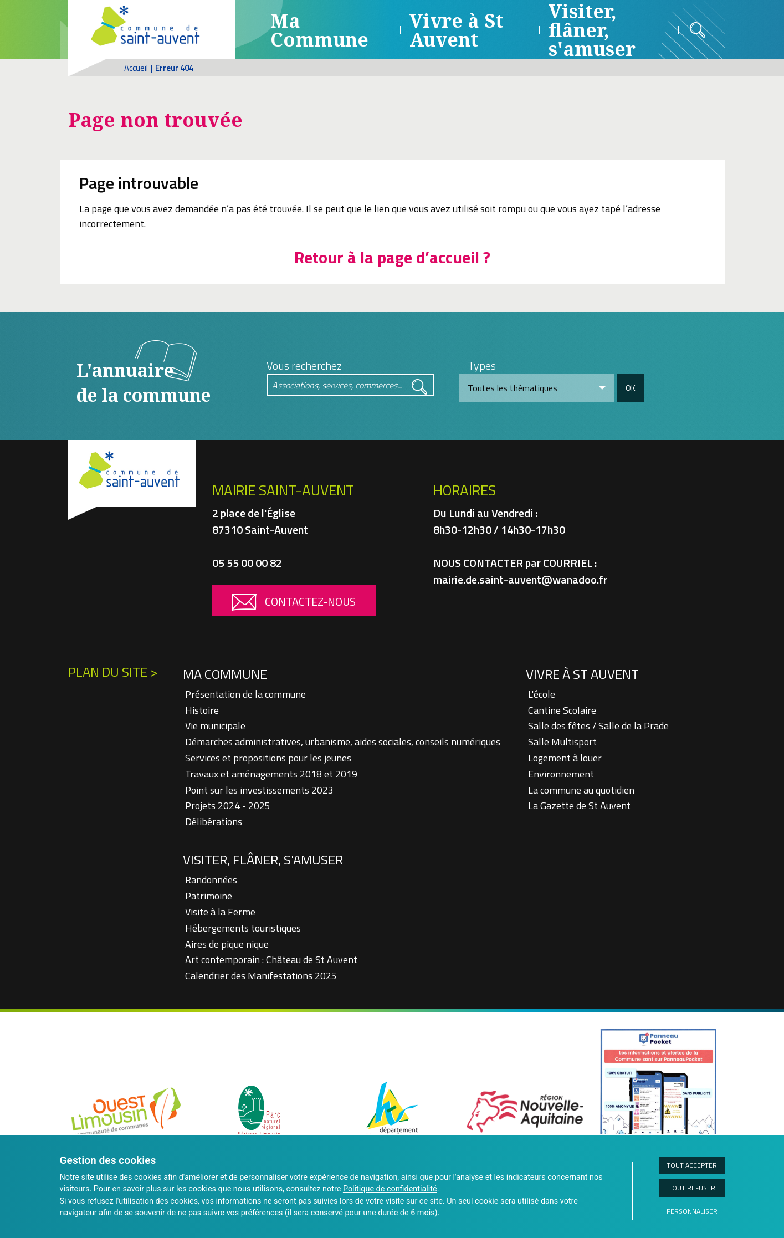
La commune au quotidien (581, 789)
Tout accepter (692, 1165)
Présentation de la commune (245, 694)
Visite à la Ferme (220, 911)
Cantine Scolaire (562, 710)
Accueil (136, 68)
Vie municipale (215, 725)
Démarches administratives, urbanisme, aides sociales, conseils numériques (342, 741)
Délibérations (213, 821)
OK (631, 387)
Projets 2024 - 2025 (227, 805)
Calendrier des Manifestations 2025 (261, 975)
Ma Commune (319, 30)
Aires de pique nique (227, 944)
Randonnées (211, 879)
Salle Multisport (562, 741)
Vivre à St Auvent (456, 30)
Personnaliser (692, 1211)
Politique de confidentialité (390, 1189)
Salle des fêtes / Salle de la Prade (598, 725)
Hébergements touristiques (243, 927)
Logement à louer (565, 757)
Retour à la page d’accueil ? (392, 257)
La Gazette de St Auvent (579, 805)
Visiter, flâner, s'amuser (263, 859)
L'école (541, 694)
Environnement (561, 773)
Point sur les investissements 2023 (259, 789)
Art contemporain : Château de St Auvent (271, 959)
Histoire (202, 710)
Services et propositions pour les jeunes (268, 757)
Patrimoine (208, 895)
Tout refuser (691, 1188)
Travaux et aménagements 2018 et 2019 (271, 773)
